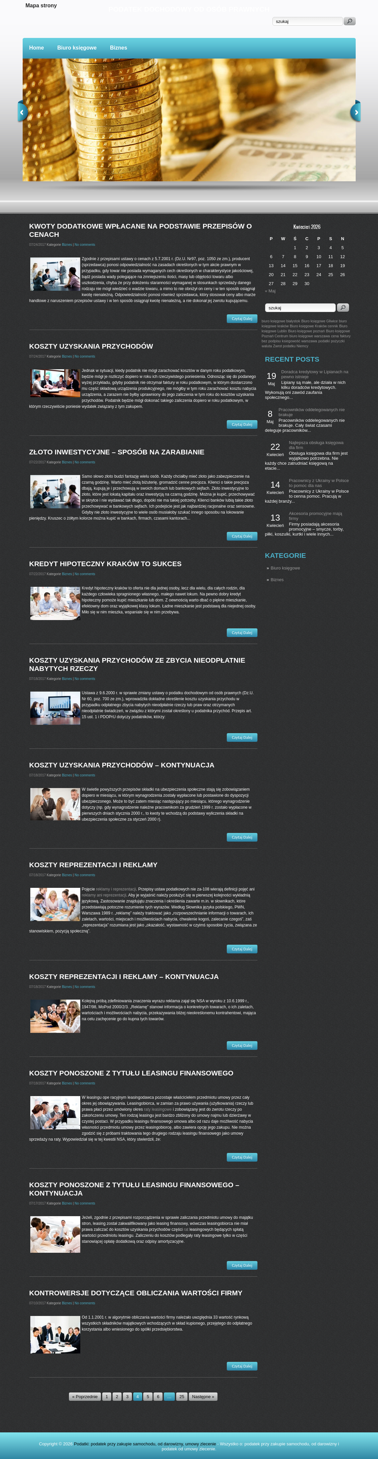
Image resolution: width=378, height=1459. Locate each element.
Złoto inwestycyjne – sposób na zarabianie (116, 452)
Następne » (203, 1396)
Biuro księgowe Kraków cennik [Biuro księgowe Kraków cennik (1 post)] (314, 326)
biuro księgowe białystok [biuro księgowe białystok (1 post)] (281, 321)
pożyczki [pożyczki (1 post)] (338, 341)
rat (186, 1229)
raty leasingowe (158, 1109)
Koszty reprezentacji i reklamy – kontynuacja (124, 976)
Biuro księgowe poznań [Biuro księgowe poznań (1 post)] (306, 331)
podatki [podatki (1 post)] (324, 341)
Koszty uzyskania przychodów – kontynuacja (122, 765)
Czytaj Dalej (242, 318)
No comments (85, 244)
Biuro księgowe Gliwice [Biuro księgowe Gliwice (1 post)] (319, 321)
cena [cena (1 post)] (335, 336)
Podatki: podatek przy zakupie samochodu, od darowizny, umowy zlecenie (145, 1443)
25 (182, 1396)
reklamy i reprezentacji (116, 889)
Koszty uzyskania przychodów (91, 346)
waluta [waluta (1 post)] (267, 346)
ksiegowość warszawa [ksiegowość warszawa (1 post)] (299, 341)
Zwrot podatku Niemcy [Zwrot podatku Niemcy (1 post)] (290, 346)
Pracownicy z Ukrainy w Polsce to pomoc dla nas (319, 483)
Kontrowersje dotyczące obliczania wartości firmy (136, 1293)
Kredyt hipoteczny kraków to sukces (105, 563)
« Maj (270, 290)
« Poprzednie (85, 1396)
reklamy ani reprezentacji (104, 895)
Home (36, 48)
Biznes (118, 48)
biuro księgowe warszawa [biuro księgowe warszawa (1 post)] (309, 336)
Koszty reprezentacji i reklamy (93, 865)
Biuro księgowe (77, 48)
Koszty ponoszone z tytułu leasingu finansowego (131, 1073)
